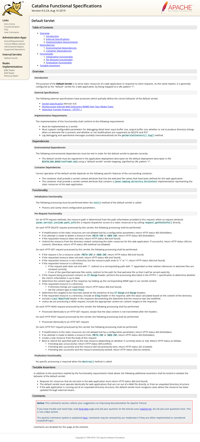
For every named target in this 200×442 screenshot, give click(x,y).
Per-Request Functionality (59, 59)
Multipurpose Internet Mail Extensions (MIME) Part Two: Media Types (78, 106)
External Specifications (57, 39)
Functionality (46, 53)
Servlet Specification (52, 103)
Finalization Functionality (59, 62)
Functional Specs (12, 26)
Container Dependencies (59, 50)
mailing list (146, 408)
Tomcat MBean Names (14, 43)
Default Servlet (11, 58)
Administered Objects (14, 46)
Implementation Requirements (62, 42)
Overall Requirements (14, 41)
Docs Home (9, 24)
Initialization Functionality (59, 56)
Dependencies (47, 45)
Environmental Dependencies (61, 47)
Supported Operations (14, 49)
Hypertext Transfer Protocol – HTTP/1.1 (62, 109)
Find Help (84, 408)
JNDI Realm (9, 73)
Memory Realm (11, 75)
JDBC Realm (9, 70)
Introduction (52, 36)
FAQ (6, 29)
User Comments (11, 32)
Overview (44, 33)
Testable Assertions (50, 65)
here (85, 417)
